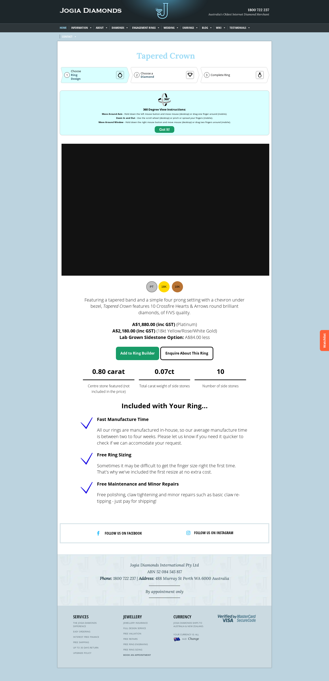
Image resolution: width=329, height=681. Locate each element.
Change (193, 639)
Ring (74, 75)
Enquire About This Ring (186, 353)
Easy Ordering (81, 631)
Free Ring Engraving (135, 644)
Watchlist (324, 340)
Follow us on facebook (123, 533)
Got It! (164, 129)
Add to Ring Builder (137, 353)
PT (152, 286)
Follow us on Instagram (213, 533)
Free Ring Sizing (132, 649)
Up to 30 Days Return (86, 647)
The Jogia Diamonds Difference (85, 624)
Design (76, 78)
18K (164, 286)
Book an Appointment (137, 654)
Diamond (147, 76)
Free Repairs (130, 638)
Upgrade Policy (82, 652)
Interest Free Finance (86, 636)
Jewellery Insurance (135, 622)
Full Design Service (134, 628)
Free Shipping (81, 642)
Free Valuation (132, 633)
